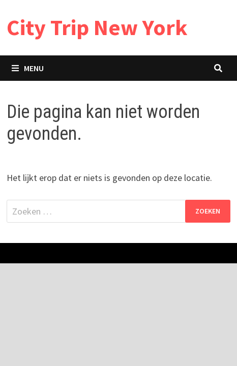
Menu (28, 68)
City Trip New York (97, 27)
